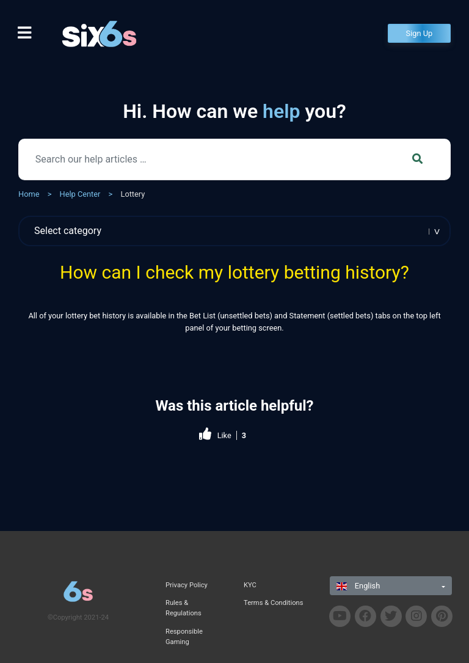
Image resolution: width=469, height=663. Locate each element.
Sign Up (419, 33)
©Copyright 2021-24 (78, 617)
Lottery (132, 194)
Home (28, 194)
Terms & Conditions (274, 603)
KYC (250, 585)
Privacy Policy (186, 585)
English (358, 585)
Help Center (80, 194)
